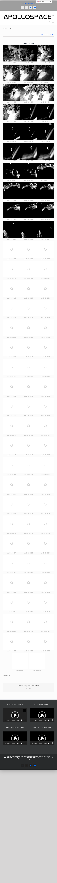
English (40, 1)
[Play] (5, 720)
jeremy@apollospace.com (28, 3)
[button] (15, 715)
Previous (45, 35)
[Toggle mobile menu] (53, 22)
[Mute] (21, 720)
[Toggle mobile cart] (49, 22)
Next (51, 35)
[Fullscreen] (25, 720)
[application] (15, 715)
